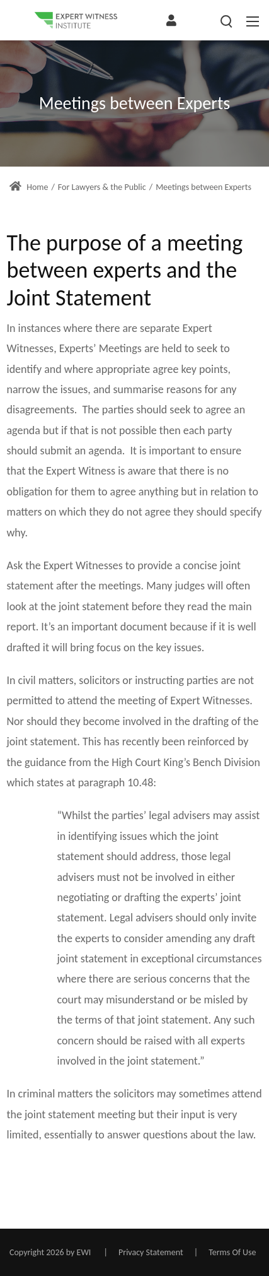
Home (28, 187)
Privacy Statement (150, 1252)
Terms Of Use (232, 1252)
